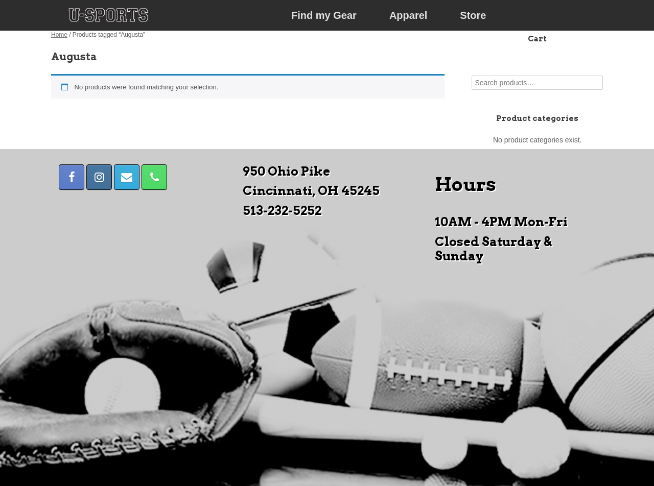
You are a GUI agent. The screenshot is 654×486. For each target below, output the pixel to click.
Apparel (408, 15)
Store (473, 15)
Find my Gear (324, 15)
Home (59, 34)
